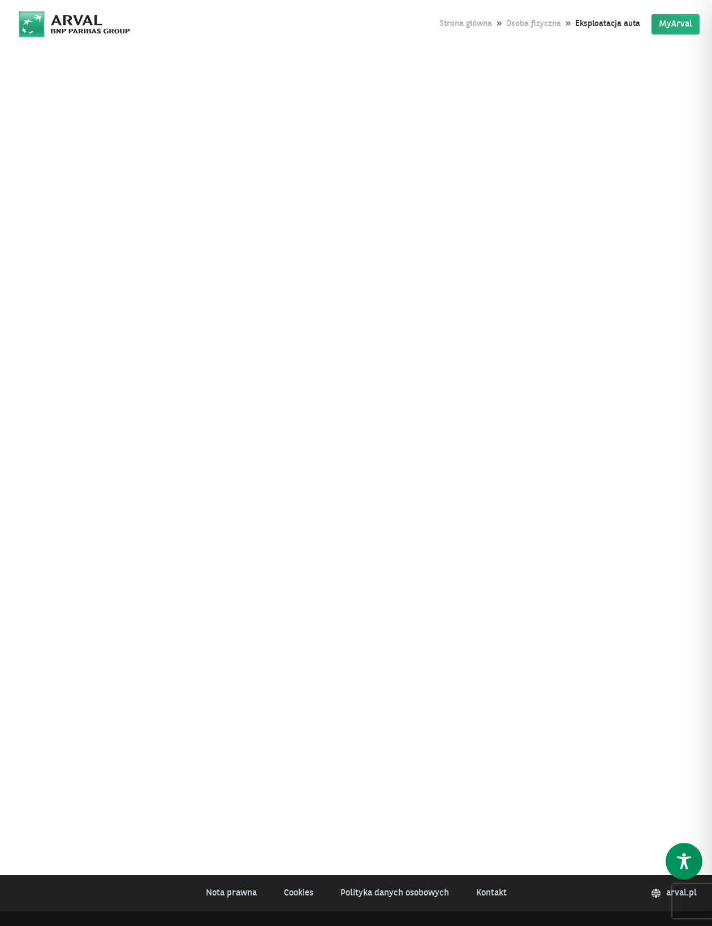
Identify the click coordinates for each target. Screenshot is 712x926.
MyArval (675, 24)
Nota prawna (231, 893)
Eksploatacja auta (607, 24)
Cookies (298, 893)
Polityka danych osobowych (394, 893)
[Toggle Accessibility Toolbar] (684, 861)
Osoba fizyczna (533, 24)
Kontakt (491, 893)
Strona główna (465, 24)
